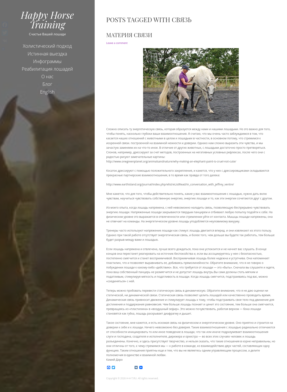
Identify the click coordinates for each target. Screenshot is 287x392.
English (47, 92)
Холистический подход (47, 46)
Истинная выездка (47, 53)
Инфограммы (47, 61)
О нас (47, 76)
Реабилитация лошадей (47, 69)
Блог (47, 84)
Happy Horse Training (47, 19)
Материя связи (129, 35)
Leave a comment (117, 43)
